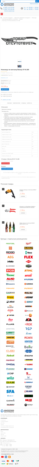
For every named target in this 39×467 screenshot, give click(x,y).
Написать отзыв (9, 72)
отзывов (3, 72)
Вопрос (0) (29, 103)
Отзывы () (23, 103)
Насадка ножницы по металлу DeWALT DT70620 (28, 190)
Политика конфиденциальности (7, 425)
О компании (3, 420)
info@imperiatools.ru (6, 443)
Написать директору (9, 11)
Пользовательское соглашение (7, 427)
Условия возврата (4, 421)
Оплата (2, 424)
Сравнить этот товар (7, 99)
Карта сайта (3, 433)
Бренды (2, 434)
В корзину (23, 196)
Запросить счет (4, 77)
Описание (9, 103)
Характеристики (16, 103)
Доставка (2, 423)
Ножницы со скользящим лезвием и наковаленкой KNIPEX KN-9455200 (27, 207)
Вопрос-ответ (3, 436)
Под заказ (5, 89)
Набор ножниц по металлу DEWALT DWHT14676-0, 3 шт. (27, 223)
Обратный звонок (34, 3)
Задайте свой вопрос (7, 168)
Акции (2, 431)
